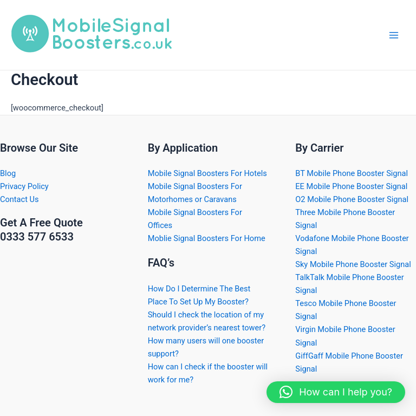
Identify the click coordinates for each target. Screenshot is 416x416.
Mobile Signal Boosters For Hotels (207, 173)
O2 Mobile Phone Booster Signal (351, 199)
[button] (335, 392)
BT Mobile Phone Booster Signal (351, 173)
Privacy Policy (24, 186)
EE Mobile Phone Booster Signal (351, 186)
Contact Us (19, 199)
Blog (8, 173)
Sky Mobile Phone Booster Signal (353, 264)
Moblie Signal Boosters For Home (206, 238)
